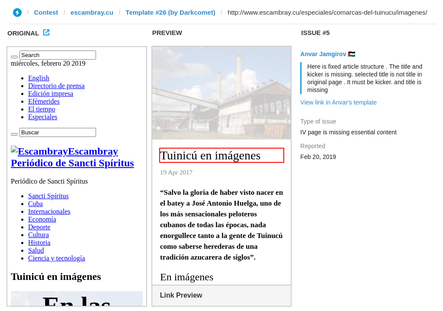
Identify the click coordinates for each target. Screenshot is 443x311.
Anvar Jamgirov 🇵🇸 (327, 54)
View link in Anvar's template (338, 102)
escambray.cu (92, 12)
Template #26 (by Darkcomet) (170, 12)
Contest (46, 12)
